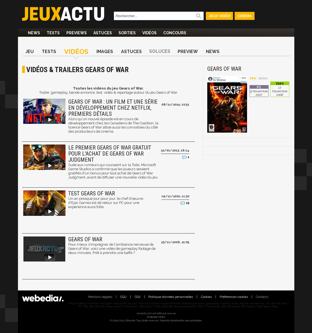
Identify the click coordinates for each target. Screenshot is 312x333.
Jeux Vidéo (219, 16)
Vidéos (149, 33)
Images (104, 51)
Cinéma (244, 16)
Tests (53, 33)
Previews (76, 33)
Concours (174, 33)
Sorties (127, 33)
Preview (188, 51)
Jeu (29, 51)
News (34, 33)
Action (263, 78)
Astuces (102, 33)
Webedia (171, 313)
